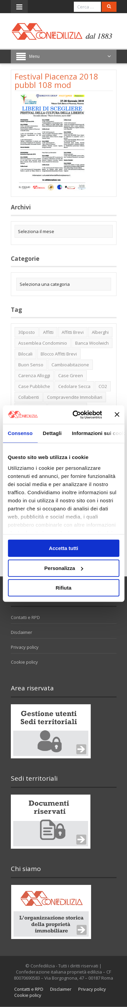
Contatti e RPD (25, 617)
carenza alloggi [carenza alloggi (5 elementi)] (34, 375)
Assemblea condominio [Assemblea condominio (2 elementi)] (42, 343)
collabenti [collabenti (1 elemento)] (28, 397)
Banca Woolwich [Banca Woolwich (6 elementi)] (92, 343)
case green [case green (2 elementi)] (70, 375)
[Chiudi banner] (116, 414)
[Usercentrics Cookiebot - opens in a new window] (75, 414)
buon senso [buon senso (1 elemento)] (30, 365)
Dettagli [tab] (52, 433)
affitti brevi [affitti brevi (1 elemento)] (73, 332)
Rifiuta (63, 588)
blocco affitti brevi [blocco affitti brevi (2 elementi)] (59, 354)
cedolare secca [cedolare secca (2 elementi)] (74, 386)
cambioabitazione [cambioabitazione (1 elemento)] (70, 365)
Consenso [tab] (20, 433)
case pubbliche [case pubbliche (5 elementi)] (34, 386)
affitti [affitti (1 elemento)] (48, 332)
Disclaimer (21, 632)
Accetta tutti (63, 548)
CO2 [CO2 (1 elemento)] (103, 386)
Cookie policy (24, 662)
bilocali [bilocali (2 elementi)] (25, 354)
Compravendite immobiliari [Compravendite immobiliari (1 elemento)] (74, 397)
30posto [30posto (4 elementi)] (26, 332)
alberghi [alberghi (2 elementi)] (100, 332)
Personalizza (63, 568)
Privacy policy (25, 647)
